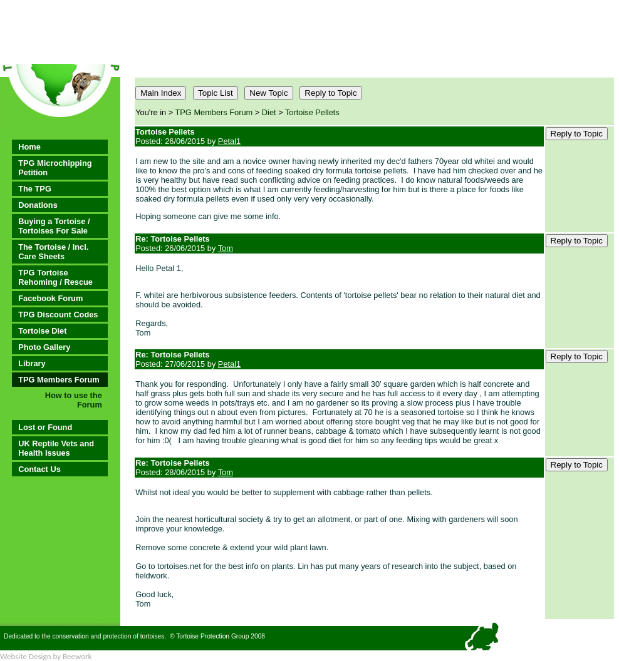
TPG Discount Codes (58, 314)
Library (31, 363)
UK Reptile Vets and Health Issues (56, 448)
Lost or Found (45, 427)
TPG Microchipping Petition (54, 167)
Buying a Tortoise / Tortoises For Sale (54, 226)
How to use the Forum (73, 400)
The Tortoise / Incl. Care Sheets (53, 251)
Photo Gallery (44, 347)
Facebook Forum (50, 298)
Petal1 (229, 141)
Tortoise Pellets (312, 112)
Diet (269, 112)
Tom (225, 248)
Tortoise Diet (42, 331)
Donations (38, 205)
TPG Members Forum (58, 379)
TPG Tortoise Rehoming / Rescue (55, 277)
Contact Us (39, 469)
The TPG (34, 188)
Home (29, 146)
